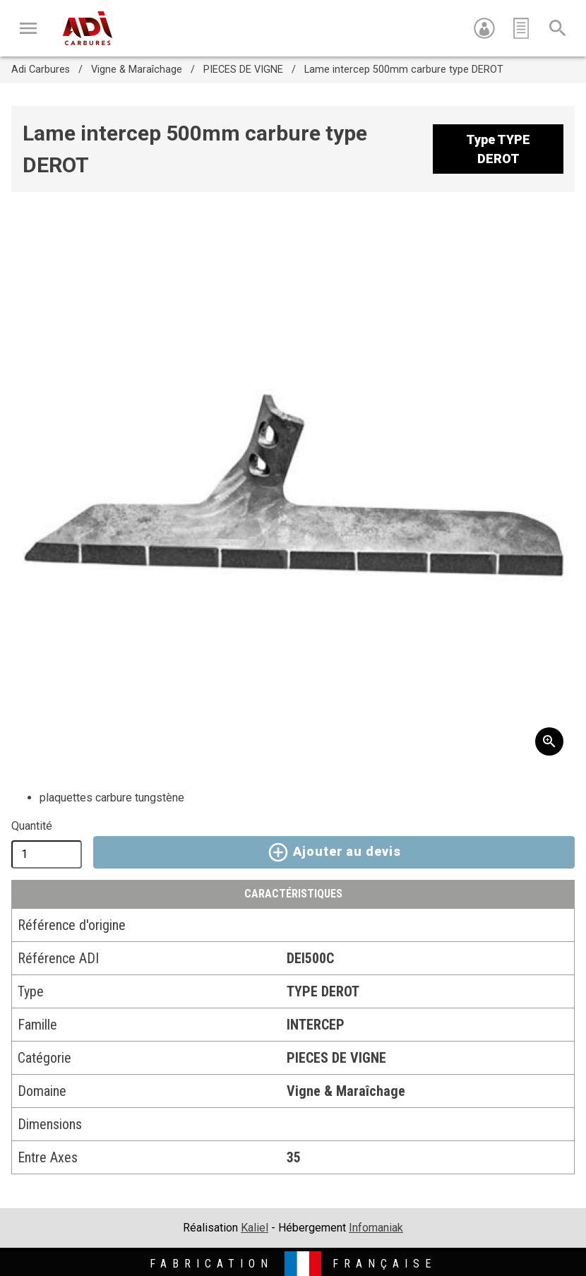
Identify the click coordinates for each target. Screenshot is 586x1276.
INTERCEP (316, 1024)
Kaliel (254, 1227)
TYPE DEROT (323, 991)
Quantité (31, 826)
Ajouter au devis (333, 852)
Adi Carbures (40, 70)
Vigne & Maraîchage (136, 70)
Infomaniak (376, 1227)
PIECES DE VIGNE (243, 70)
